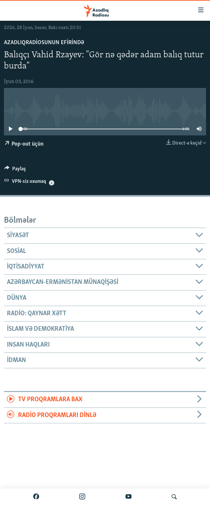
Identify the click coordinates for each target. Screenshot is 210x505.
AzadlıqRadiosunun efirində (44, 43)
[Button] (15, 170)
